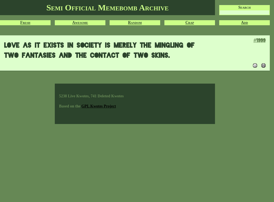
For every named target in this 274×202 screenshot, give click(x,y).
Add (244, 22)
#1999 (259, 40)
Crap (189, 22)
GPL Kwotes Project (98, 106)
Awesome (80, 22)
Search (244, 7)
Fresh (25, 22)
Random (135, 22)
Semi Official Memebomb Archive (107, 7)
